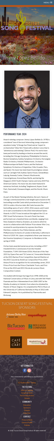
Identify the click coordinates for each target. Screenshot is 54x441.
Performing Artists (27, 396)
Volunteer (27, 413)
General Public (27, 423)
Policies (27, 425)
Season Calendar (27, 390)
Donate (27, 410)
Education (27, 405)
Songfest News (27, 393)
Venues (27, 398)
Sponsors (27, 408)
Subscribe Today (27, 382)
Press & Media (27, 420)
